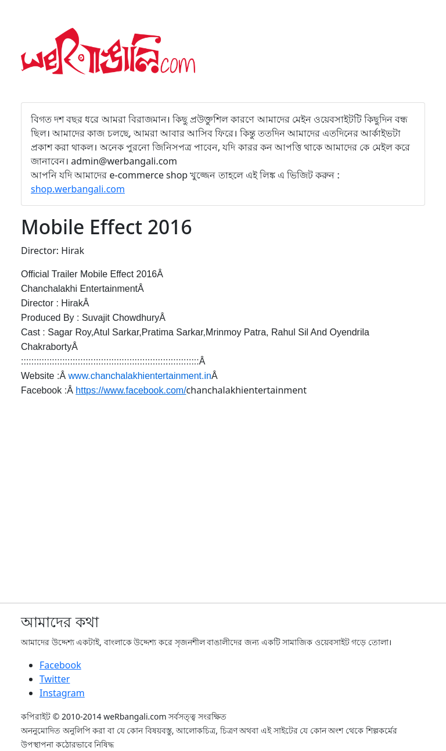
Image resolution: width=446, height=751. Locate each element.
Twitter (54, 679)
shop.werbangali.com (78, 189)
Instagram (62, 692)
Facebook (60, 665)
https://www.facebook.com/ (130, 390)
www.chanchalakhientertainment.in (140, 376)
